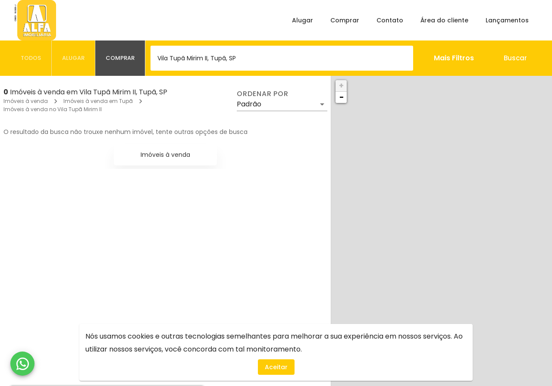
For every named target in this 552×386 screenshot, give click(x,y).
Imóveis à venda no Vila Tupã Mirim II (52, 109)
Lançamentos (507, 20)
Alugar (302, 20)
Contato (389, 20)
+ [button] (341, 85)
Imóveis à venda (25, 101)
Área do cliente (444, 20)
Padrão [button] (249, 104)
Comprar (344, 20)
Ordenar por (263, 93)
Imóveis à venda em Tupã (98, 101)
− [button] (341, 97)
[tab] (31, 58)
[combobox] (282, 58)
